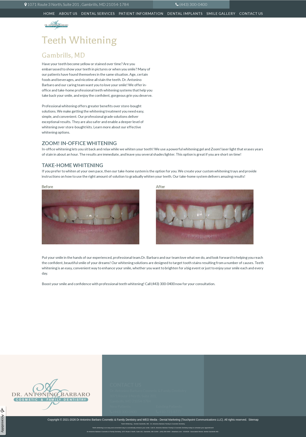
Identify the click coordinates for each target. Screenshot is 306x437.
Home (49, 13)
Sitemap (253, 419)
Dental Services (98, 13)
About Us (68, 13)
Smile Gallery (220, 13)
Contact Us (251, 13)
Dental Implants (185, 13)
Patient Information (141, 13)
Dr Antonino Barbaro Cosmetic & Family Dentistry (106, 419)
